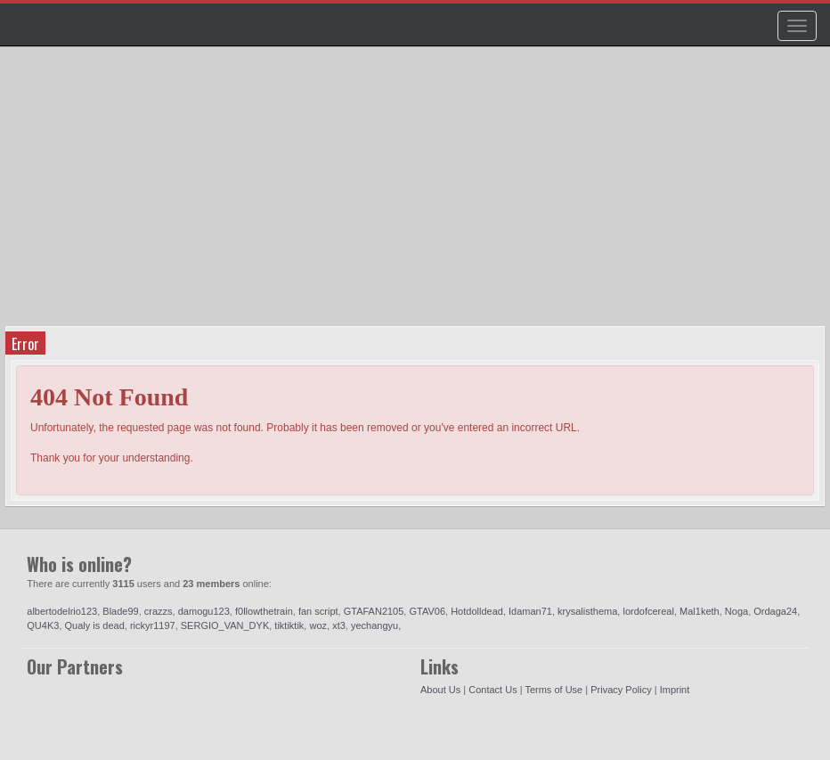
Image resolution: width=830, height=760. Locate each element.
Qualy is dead (95, 625)
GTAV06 (427, 611)
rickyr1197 (152, 625)
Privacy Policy (620, 689)
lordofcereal (647, 611)
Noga (736, 611)
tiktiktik (289, 625)
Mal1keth (699, 611)
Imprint (675, 689)
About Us (440, 689)
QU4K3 (43, 625)
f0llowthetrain (264, 611)
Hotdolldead (477, 611)
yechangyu (374, 625)
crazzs (158, 611)
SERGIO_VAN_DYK (225, 625)
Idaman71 (530, 611)
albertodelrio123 (62, 611)
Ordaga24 (775, 611)
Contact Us (492, 689)
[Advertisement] (417, 192)
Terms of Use (553, 689)
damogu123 (204, 611)
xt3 (339, 625)
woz (318, 625)
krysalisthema (587, 611)
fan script (318, 611)
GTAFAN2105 (374, 611)
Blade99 (120, 611)
